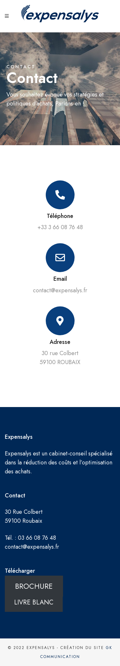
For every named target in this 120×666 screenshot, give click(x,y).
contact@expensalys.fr (32, 547)
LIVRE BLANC (33, 602)
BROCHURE (34, 586)
